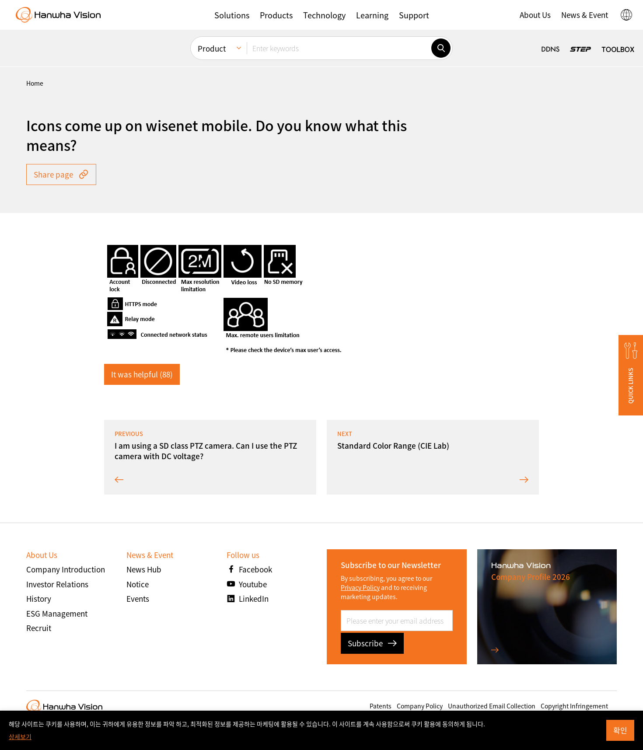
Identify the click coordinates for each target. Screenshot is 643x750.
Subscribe (372, 643)
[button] (231, 15)
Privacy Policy (360, 587)
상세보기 (20, 736)
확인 (620, 730)
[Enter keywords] (339, 48)
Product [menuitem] (212, 48)
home (34, 83)
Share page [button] (61, 174)
